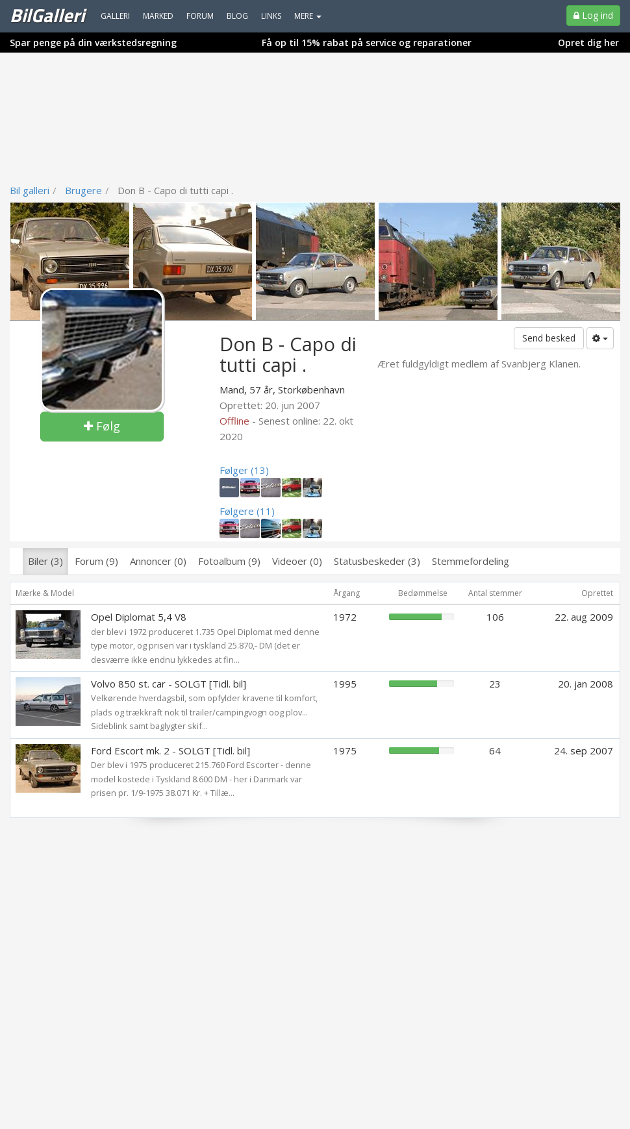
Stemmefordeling (470, 560)
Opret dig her (588, 42)
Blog (237, 15)
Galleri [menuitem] (115, 15)
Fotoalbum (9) (229, 560)
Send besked (548, 338)
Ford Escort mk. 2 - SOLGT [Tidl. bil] (170, 750)
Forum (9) (96, 560)
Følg (102, 426)
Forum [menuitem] (200, 15)
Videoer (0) (297, 560)
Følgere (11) (247, 510)
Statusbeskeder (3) (377, 560)
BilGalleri (47, 15)
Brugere (83, 190)
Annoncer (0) (158, 560)
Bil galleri (29, 190)
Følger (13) (244, 470)
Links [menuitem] (271, 15)
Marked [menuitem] (158, 15)
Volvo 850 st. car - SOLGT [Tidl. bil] (168, 683)
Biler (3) (45, 560)
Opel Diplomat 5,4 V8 (138, 616)
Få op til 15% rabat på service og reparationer (367, 42)
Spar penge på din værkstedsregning (93, 42)
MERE (307, 15)
